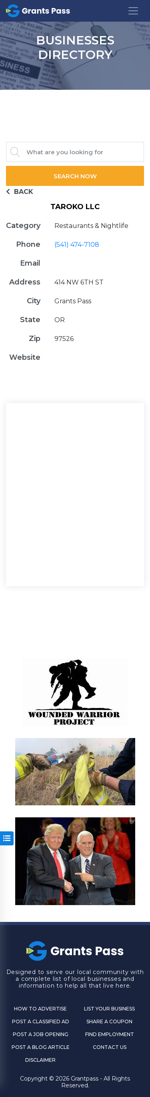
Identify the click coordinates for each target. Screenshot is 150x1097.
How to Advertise (40, 1009)
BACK (19, 192)
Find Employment (109, 1034)
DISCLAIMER (40, 1060)
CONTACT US (109, 1047)
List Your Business (109, 1009)
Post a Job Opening (40, 1034)
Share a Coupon (109, 1021)
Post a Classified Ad (40, 1021)
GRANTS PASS (75, 100)
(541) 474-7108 (76, 244)
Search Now (75, 176)
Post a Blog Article (41, 1047)
